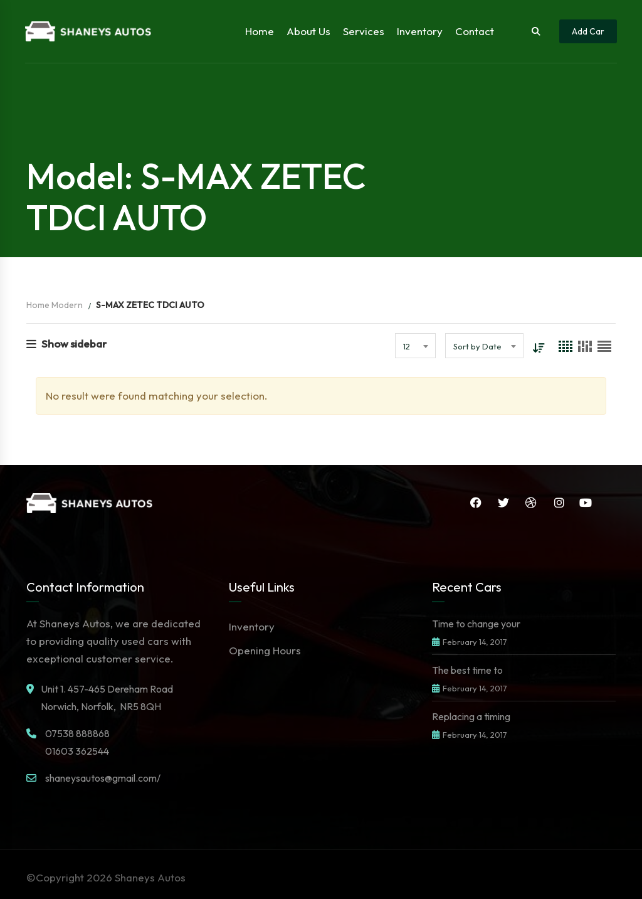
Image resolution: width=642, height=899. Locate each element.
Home (259, 31)
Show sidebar (66, 343)
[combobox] (415, 345)
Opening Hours (265, 650)
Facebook (476, 502)
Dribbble (531, 502)
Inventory (420, 31)
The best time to (467, 670)
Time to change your (476, 623)
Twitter (503, 502)
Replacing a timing (471, 716)
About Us (308, 31)
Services (363, 31)
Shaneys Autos (150, 877)
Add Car (588, 31)
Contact (474, 31)
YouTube (585, 502)
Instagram (559, 502)
